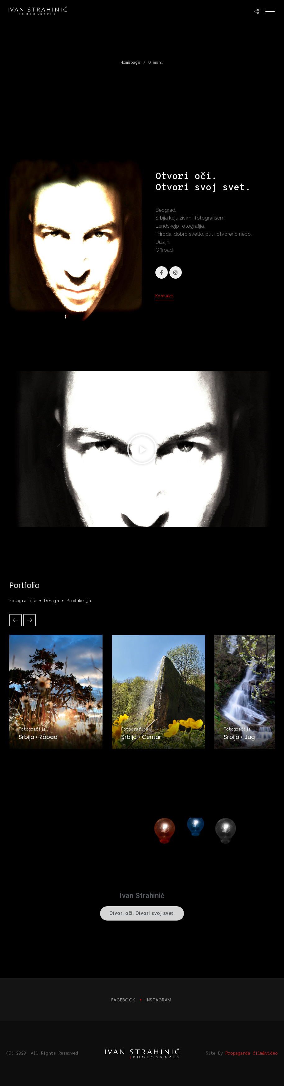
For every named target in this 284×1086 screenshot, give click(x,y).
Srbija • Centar (141, 737)
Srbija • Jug (239, 737)
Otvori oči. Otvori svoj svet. (142, 913)
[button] (142, 449)
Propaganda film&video (252, 1053)
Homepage (130, 62)
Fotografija (32, 729)
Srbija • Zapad (38, 737)
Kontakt (164, 296)
